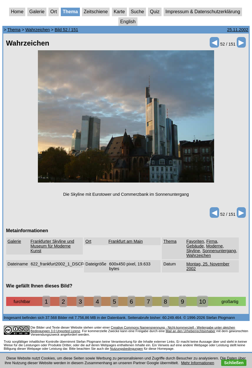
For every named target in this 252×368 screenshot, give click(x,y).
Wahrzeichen (37, 29)
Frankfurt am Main (125, 241)
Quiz (154, 11)
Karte (119, 11)
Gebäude (195, 246)
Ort (53, 11)
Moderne (214, 246)
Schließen (233, 362)
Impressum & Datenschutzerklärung (202, 11)
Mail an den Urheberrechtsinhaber (190, 331)
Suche (137, 11)
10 (202, 301)
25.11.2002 (237, 29)
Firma (211, 241)
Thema (70, 11)
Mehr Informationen (197, 363)
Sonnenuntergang (219, 250)
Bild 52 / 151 (66, 29)
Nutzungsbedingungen (126, 348)
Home (17, 11)
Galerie (37, 11)
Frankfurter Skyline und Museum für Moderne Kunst (52, 246)
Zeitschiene (96, 11)
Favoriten (195, 241)
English (127, 21)
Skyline (193, 250)
